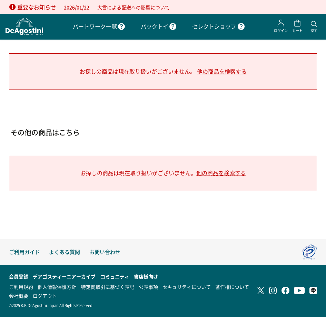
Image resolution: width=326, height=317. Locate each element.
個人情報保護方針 (57, 286)
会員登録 (18, 276)
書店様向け (146, 276)
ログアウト (45, 295)
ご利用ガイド (24, 251)
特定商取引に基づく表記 (107, 286)
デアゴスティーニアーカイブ (64, 276)
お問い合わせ (104, 251)
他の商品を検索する (222, 71)
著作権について (232, 286)
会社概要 (18, 295)
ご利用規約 (21, 286)
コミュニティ (114, 276)
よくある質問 (64, 251)
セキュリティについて (186, 286)
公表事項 (148, 286)
